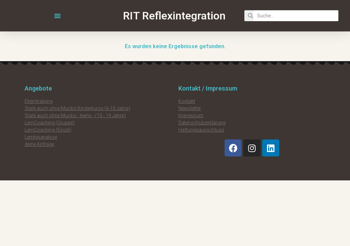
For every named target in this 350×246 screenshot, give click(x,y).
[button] (57, 16)
